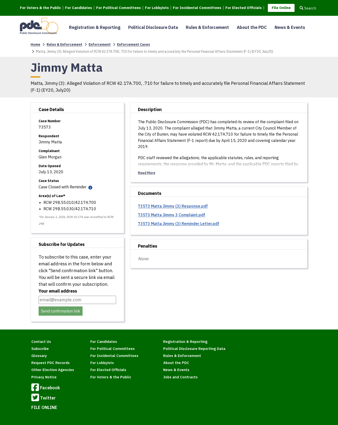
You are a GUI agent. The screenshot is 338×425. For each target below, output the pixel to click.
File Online (281, 7)
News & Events (290, 27)
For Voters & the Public (40, 8)
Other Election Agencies (52, 369)
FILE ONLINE (44, 407)
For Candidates (78, 8)
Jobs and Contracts (180, 377)
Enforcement (100, 44)
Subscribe (40, 348)
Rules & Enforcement (207, 27)
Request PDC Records (50, 362)
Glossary (39, 355)
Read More (146, 173)
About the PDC (252, 27)
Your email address (58, 291)
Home (35, 44)
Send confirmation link (60, 311)
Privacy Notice (44, 377)
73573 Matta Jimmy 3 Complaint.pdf (171, 214)
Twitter (43, 398)
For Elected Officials (243, 8)
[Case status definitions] (89, 187)
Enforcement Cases (133, 44)
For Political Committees (118, 8)
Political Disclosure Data (153, 27)
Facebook (45, 388)
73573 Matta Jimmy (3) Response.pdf (173, 206)
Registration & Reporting (94, 27)
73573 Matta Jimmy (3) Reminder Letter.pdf (178, 223)
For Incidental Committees (197, 8)
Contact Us (41, 341)
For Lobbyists (157, 8)
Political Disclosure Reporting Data (194, 348)
